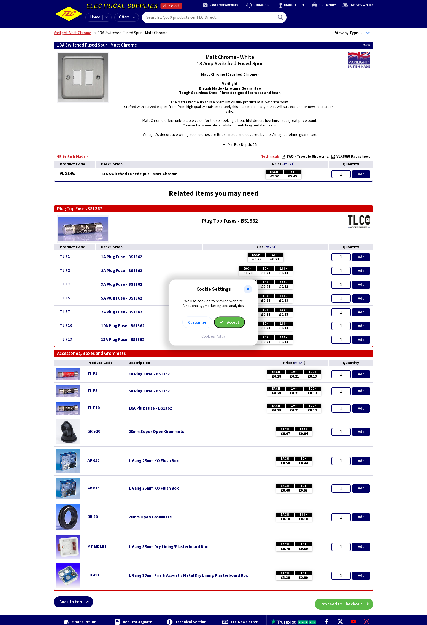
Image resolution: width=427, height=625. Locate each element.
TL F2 (65, 270)
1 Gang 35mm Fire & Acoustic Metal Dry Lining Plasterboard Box (188, 575)
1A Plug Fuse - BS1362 (121, 257)
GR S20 (93, 431)
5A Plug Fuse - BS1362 (121, 298)
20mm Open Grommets (150, 517)
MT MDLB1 (97, 546)
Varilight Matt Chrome (72, 33)
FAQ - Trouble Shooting (305, 156)
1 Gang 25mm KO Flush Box (154, 461)
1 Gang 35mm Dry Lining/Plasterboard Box (168, 547)
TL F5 (65, 298)
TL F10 (66, 325)
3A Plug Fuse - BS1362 (121, 284)
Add (361, 174)
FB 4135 (94, 575)
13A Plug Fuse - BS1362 (122, 339)
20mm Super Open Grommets (156, 431)
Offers (127, 17)
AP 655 (93, 461)
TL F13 (66, 339)
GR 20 (92, 517)
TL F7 (65, 312)
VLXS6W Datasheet (350, 156)
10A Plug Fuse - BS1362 (122, 326)
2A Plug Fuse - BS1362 (121, 270)
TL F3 (65, 284)
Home (95, 17)
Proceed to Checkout (346, 601)
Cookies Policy (213, 336)
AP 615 (93, 488)
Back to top (76, 601)
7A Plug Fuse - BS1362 (121, 312)
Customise (197, 322)
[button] (248, 289)
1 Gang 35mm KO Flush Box (154, 488)
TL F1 (65, 257)
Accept (229, 322)
